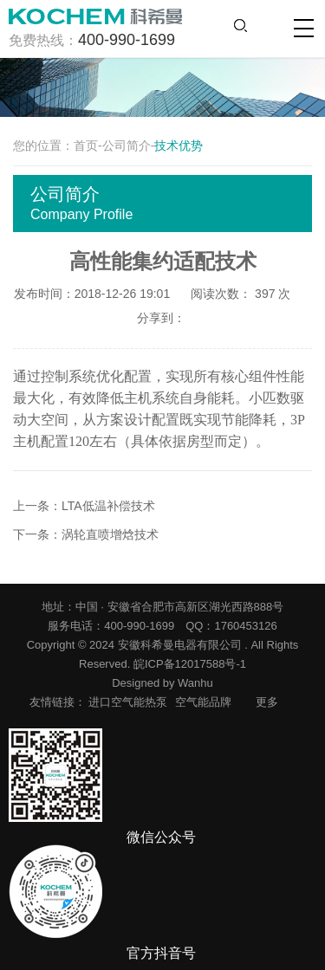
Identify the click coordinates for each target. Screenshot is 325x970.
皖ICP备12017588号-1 (189, 663)
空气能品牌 (203, 701)
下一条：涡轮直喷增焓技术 (86, 534)
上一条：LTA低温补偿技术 (84, 506)
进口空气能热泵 (127, 701)
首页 (86, 145)
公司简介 (126, 145)
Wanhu (195, 682)
